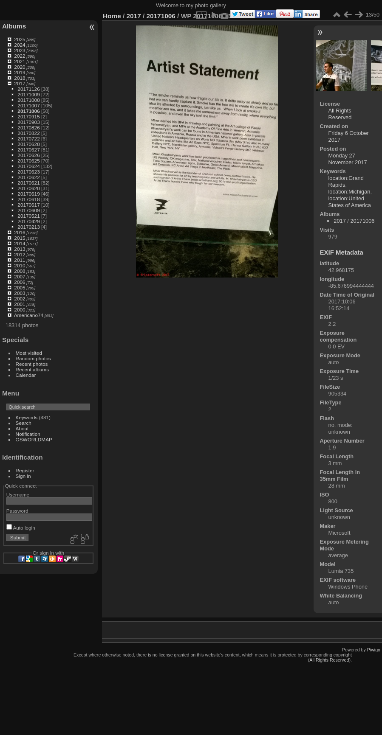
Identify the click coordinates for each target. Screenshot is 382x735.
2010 (19, 265)
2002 (19, 298)
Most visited (29, 353)
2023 (19, 50)
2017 (19, 83)
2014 (19, 243)
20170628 (28, 144)
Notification (28, 434)
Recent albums (32, 369)
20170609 (28, 210)
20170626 (28, 155)
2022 (19, 56)
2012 (19, 254)
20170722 (28, 138)
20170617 (28, 205)
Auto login (20, 527)
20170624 (28, 166)
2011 (19, 260)
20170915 (28, 116)
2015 (19, 238)
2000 (19, 309)
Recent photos (32, 364)
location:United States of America (349, 201)
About (22, 428)
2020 (19, 67)
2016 (19, 232)
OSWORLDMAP (34, 439)
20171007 (28, 105)
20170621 (28, 182)
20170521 (28, 216)
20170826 (28, 127)
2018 (19, 78)
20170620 (28, 188)
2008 (19, 271)
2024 (19, 45)
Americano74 (28, 315)
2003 (19, 293)
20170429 (28, 221)
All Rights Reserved (340, 114)
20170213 (28, 227)
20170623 (28, 171)
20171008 (28, 100)
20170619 (28, 193)
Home (112, 16)
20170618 (28, 199)
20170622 (28, 177)
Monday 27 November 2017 (347, 159)
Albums (14, 26)
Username (17, 494)
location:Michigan (349, 191)
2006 (19, 282)
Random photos (33, 358)
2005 (19, 287)
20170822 (28, 133)
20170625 (28, 160)
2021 (19, 61)
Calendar (26, 375)
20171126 (28, 89)
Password (17, 510)
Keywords (27, 417)
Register (25, 470)
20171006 (28, 111)
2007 (19, 276)
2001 (19, 304)
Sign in (23, 476)
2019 (19, 72)
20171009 (28, 94)
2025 (19, 39)
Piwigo (373, 649)
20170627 (28, 149)
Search (23, 423)
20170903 (28, 122)
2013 (19, 249)
